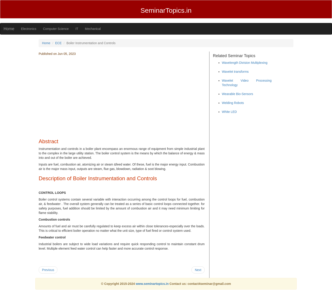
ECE (58, 43)
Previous (48, 270)
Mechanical (93, 29)
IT (77, 29)
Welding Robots (233, 103)
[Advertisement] (122, 103)
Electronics (28, 29)
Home (9, 29)
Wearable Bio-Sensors (237, 94)
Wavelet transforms (235, 71)
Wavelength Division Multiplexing (244, 62)
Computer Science (56, 29)
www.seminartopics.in (152, 284)
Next (198, 270)
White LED (229, 112)
